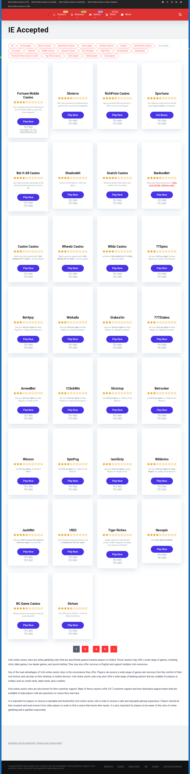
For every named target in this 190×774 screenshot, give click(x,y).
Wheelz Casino (73, 246)
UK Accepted (73, 56)
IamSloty (117, 459)
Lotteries (31, 51)
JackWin (28, 530)
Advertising (108, 766)
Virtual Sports (109, 56)
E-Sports (123, 46)
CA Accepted (86, 46)
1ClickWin (73, 388)
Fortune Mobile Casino (28, 95)
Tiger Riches (117, 530)
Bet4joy (28, 317)
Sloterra (73, 93)
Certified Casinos (106, 46)
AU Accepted (25, 46)
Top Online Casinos (53, 56)
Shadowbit (72, 173)
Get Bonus (162, 115)
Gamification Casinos (143, 46)
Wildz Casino (117, 246)
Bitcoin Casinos (44, 46)
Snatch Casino (117, 173)
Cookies (155, 766)
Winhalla (73, 317)
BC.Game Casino (28, 603)
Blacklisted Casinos (66, 46)
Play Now (28, 121)
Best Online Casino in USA (19, 6)
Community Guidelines (172, 766)
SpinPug (73, 459)
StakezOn (117, 317)
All (12, 46)
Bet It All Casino (28, 173)
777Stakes (162, 317)
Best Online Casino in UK (18, 2)
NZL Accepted (88, 51)
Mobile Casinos (48, 51)
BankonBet (162, 173)
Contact (121, 766)
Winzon (28, 459)
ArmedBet (28, 388)
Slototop (117, 388)
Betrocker (162, 388)
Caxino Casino (28, 246)
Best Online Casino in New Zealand (102, 2)
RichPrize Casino (117, 93)
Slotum (73, 603)
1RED (73, 530)
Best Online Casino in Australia (72, 2)
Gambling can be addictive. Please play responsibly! (35, 743)
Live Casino (16, 51)
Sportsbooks (140, 51)
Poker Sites (105, 51)
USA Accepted (91, 56)
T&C (146, 766)
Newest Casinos (68, 51)
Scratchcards (122, 51)
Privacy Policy (134, 766)
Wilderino (162, 459)
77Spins (162, 246)
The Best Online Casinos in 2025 (24, 56)
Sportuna (162, 93)
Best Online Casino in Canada (44, 2)
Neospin (162, 530)
